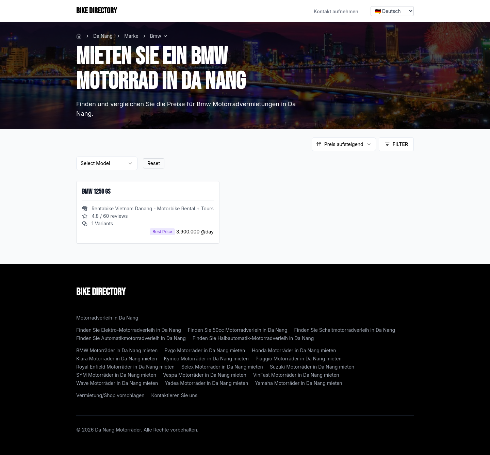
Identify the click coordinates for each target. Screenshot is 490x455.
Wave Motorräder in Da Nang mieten (117, 383)
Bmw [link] (155, 36)
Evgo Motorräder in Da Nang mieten (204, 350)
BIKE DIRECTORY (96, 11)
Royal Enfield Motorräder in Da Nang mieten (125, 367)
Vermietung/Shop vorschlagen (110, 395)
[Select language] (392, 11)
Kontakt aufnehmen (336, 11)
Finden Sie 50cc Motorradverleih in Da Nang (238, 330)
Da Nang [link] (103, 36)
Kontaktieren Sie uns (174, 395)
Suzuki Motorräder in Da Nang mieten (312, 367)
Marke (131, 36)
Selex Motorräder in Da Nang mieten (222, 367)
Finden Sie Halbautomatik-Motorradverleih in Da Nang (253, 338)
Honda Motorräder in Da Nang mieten (294, 350)
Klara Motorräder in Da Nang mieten (116, 358)
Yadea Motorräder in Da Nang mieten (206, 383)
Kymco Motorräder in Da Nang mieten (206, 358)
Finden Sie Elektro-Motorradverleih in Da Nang (128, 330)
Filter (396, 144)
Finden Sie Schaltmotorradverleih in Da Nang (344, 330)
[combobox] (344, 144)
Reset (153, 163)
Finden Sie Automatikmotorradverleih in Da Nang (131, 338)
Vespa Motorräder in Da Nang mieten (204, 375)
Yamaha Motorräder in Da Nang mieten (298, 383)
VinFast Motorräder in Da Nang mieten (296, 375)
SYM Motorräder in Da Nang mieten (116, 375)
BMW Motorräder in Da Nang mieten (117, 350)
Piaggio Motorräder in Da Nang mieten (299, 358)
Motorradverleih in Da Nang (107, 318)
